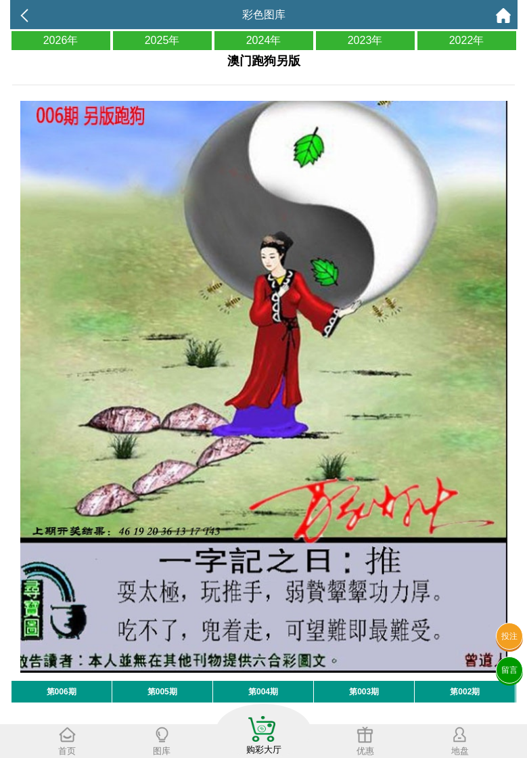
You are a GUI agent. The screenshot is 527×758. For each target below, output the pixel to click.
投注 (509, 636)
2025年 (162, 40)
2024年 (263, 40)
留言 (509, 670)
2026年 (60, 40)
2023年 (365, 40)
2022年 (466, 40)
